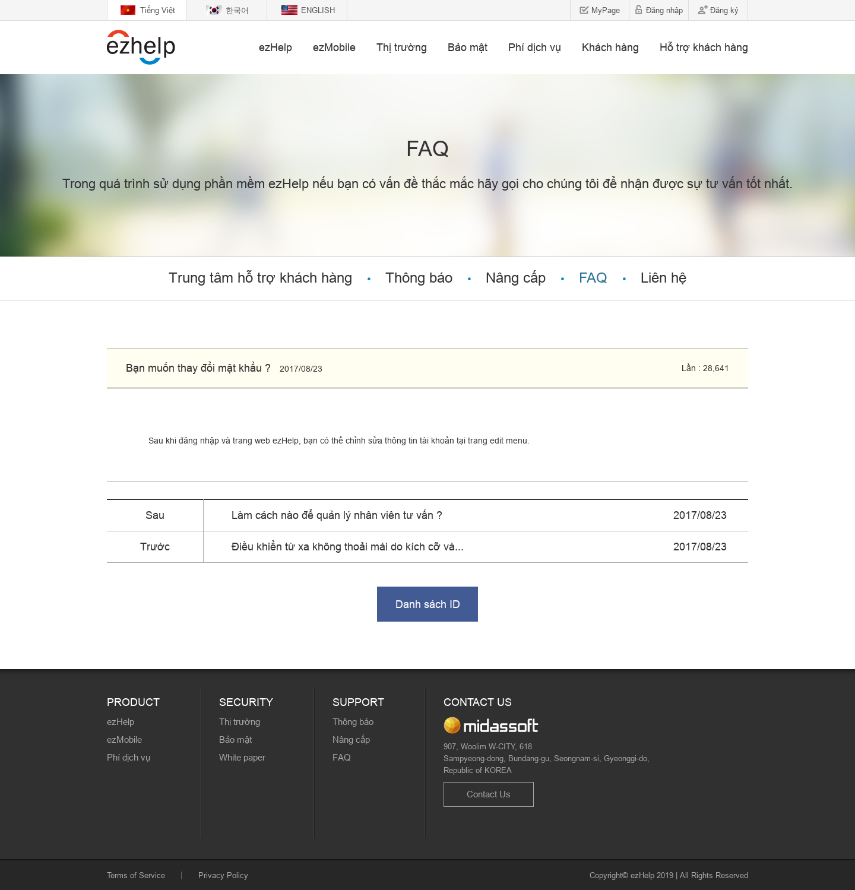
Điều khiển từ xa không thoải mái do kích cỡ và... (348, 546)
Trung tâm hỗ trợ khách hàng (260, 278)
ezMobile (334, 47)
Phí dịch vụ (534, 47)
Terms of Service (136, 875)
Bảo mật (467, 47)
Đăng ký (724, 10)
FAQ (593, 278)
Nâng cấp (516, 278)
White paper (242, 757)
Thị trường (401, 47)
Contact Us (489, 794)
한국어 (237, 10)
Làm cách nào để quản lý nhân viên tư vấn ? (337, 515)
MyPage (605, 10)
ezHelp (275, 47)
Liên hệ (663, 278)
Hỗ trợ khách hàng (704, 47)
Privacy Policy (223, 875)
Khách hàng (610, 47)
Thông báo (418, 278)
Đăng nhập (664, 10)
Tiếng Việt (157, 10)
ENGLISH (318, 10)
